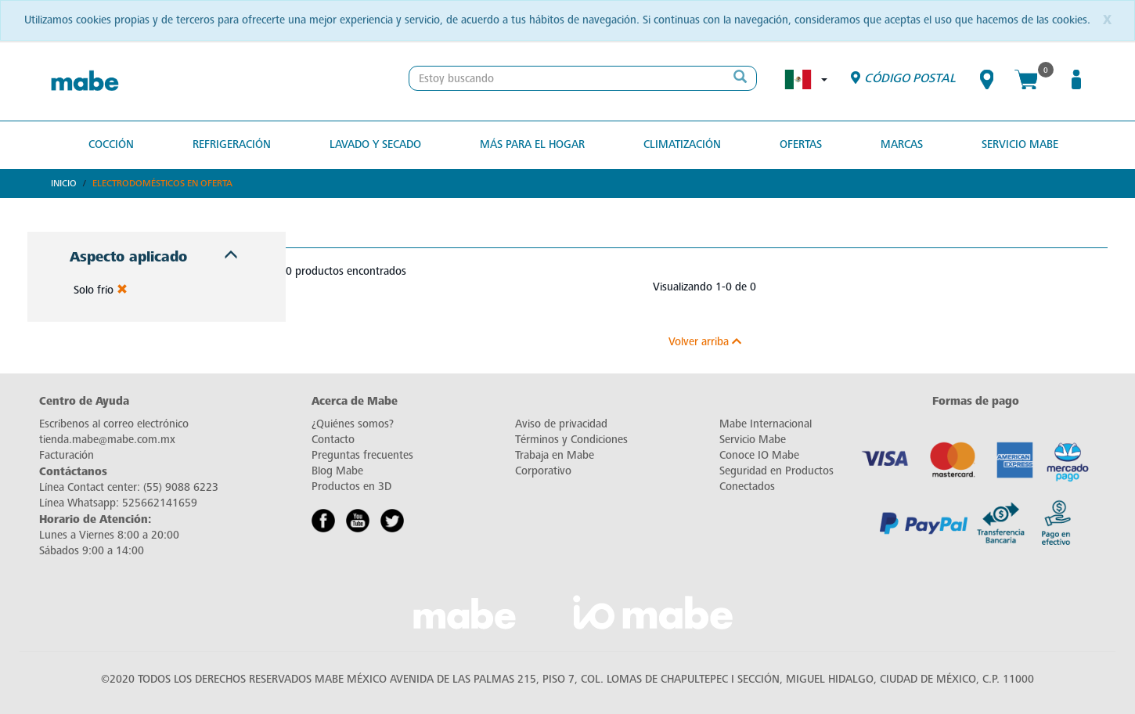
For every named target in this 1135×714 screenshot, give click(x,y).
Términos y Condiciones (571, 439)
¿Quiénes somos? (353, 424)
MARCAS (902, 144)
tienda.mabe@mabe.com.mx (107, 439)
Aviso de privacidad (561, 424)
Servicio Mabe (1020, 144)
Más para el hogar (532, 144)
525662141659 (159, 503)
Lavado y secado (375, 144)
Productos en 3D (351, 486)
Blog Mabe (337, 471)
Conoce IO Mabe (759, 455)
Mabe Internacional (765, 424)
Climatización (682, 144)
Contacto (333, 439)
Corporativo (543, 471)
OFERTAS (801, 144)
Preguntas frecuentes (362, 455)
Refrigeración (232, 144)
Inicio (64, 183)
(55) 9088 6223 (180, 487)
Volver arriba (704, 342)
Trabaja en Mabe (554, 455)
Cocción (111, 144)
